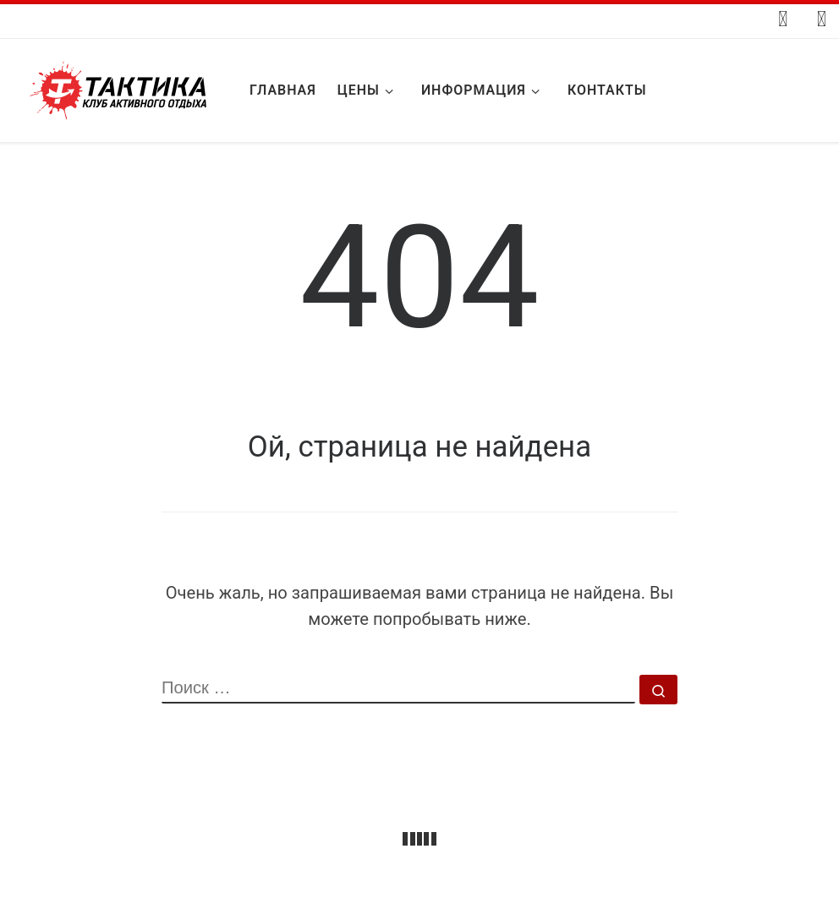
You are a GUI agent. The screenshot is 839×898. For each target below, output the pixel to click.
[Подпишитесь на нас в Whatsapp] (821, 19)
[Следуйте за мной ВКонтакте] (782, 19)
